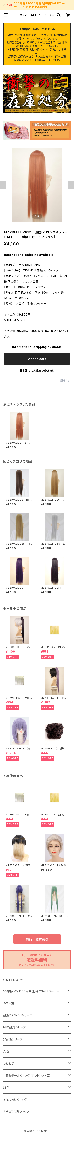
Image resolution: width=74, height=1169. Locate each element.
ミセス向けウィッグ (15, 1099)
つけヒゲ (8, 1063)
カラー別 (8, 1003)
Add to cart (37, 359)
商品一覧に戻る (37, 939)
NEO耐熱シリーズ (14, 1027)
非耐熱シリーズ (12, 1039)
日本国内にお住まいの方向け (37, 370)
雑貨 (6, 1087)
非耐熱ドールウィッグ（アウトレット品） (27, 1075)
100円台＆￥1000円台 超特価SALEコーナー (31, 991)
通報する (65, 380)
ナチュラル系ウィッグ (16, 1111)
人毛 (6, 1051)
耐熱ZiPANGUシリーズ (17, 1015)
